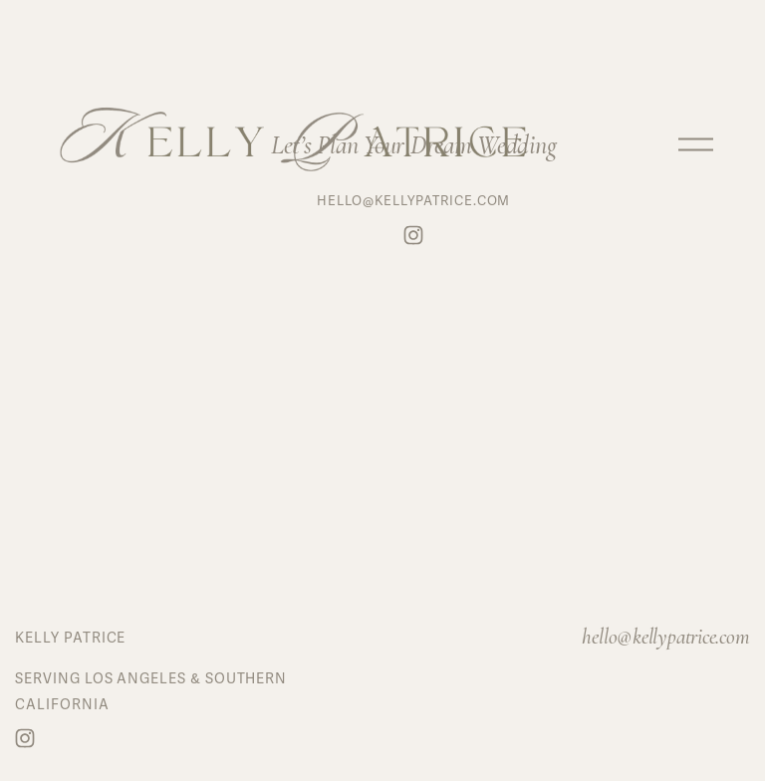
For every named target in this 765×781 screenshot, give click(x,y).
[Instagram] (25, 738)
